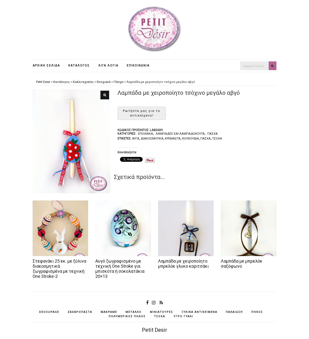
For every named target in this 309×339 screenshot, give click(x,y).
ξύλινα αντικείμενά (199, 312)
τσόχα (217, 138)
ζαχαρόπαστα (80, 312)
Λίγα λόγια (108, 65)
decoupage (49, 312)
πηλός (257, 312)
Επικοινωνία (138, 65)
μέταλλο (133, 312)
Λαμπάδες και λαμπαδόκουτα (180, 133)
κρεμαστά (173, 138)
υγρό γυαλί (183, 316)
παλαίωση (234, 312)
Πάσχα (212, 133)
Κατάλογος (79, 65)
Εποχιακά (145, 133)
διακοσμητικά (152, 138)
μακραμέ (109, 312)
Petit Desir (154, 330)
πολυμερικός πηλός (127, 316)
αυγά (135, 138)
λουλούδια (190, 138)
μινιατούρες (161, 312)
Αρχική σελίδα (46, 65)
